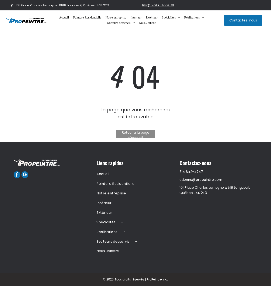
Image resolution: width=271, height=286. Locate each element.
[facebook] (17, 175)
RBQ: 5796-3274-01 (158, 5)
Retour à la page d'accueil (135, 134)
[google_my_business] (24, 175)
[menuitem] (64, 17)
